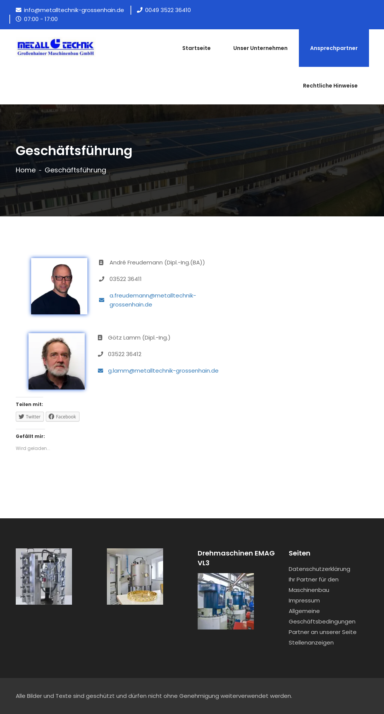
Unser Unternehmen (260, 48)
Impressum (304, 600)
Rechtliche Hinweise (330, 85)
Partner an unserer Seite (323, 632)
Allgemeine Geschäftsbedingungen (322, 616)
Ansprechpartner (334, 48)
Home (26, 170)
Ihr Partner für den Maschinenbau (314, 584)
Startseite (196, 48)
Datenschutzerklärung (319, 569)
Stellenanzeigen (311, 642)
